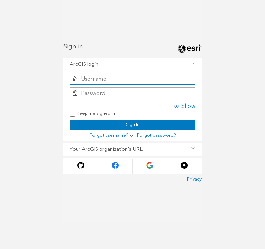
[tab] (132, 64)
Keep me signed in (92, 113)
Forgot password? (156, 135)
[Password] (132, 93)
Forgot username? (109, 135)
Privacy (194, 179)
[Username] (132, 79)
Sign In (132, 124)
